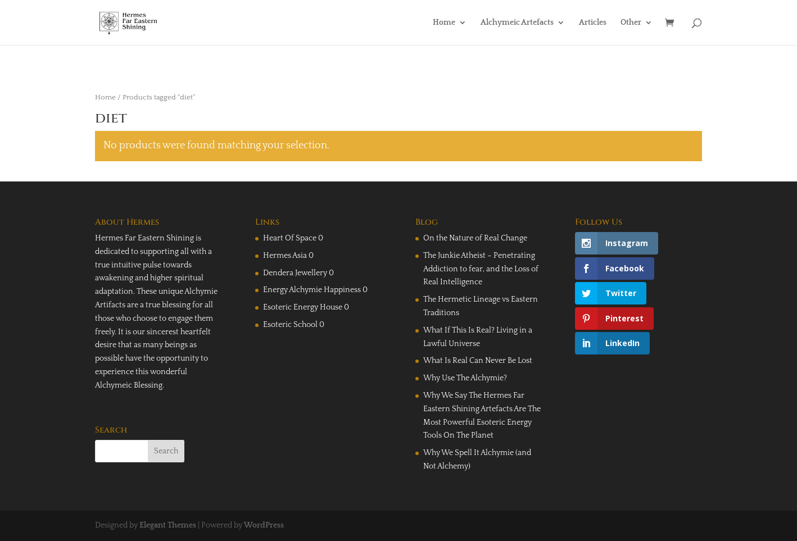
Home (444, 23)
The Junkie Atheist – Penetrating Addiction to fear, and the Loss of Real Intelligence (480, 269)
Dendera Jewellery (295, 273)
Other (631, 23)
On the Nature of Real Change (475, 238)
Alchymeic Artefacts (517, 23)
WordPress (264, 525)
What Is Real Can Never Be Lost (477, 360)
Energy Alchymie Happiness (312, 289)
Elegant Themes (167, 525)
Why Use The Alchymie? (465, 378)
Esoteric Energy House (302, 307)
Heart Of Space (289, 238)
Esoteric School (290, 324)
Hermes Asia (285, 255)
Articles (592, 23)
